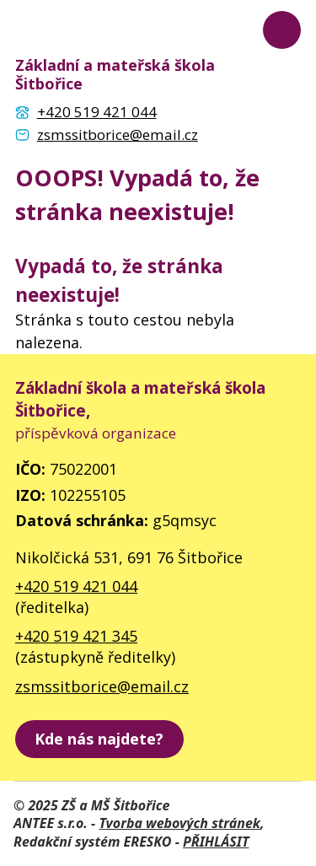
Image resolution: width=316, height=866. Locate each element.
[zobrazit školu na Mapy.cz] (99, 739)
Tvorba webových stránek (179, 823)
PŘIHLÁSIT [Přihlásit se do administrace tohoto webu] (216, 841)
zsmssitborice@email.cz (102, 686)
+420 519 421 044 (76, 586)
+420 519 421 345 (76, 636)
